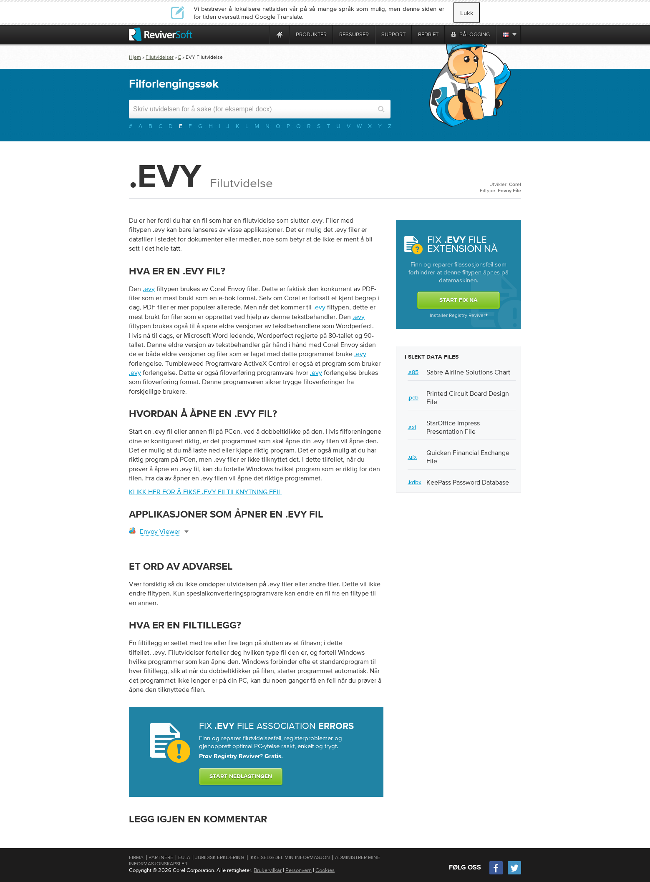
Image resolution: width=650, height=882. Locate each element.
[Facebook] (496, 873)
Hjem (135, 57)
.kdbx (414, 482)
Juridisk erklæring (219, 857)
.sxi (412, 427)
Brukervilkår (268, 870)
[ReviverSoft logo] (160, 34)
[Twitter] (514, 873)
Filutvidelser (160, 57)
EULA (184, 857)
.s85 (413, 372)
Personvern (298, 870)
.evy (149, 288)
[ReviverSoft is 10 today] (261, 34)
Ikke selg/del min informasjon (289, 857)
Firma (136, 857)
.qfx (412, 456)
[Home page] (279, 34)
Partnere (161, 857)
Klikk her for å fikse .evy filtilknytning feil (205, 491)
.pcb (413, 397)
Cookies (325, 870)
